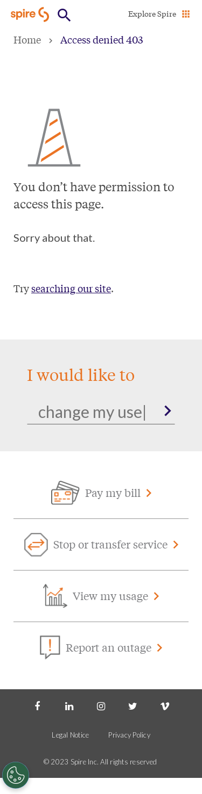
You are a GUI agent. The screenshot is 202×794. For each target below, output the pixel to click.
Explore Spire (152, 13)
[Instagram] (101, 705)
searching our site (71, 288)
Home (27, 39)
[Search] (101, 411)
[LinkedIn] (69, 705)
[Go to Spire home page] (31, 14)
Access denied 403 (101, 39)
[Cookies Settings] (15, 775)
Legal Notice (70, 735)
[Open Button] (64, 15)
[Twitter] (133, 705)
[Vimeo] (165, 705)
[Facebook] (37, 705)
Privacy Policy (129, 735)
